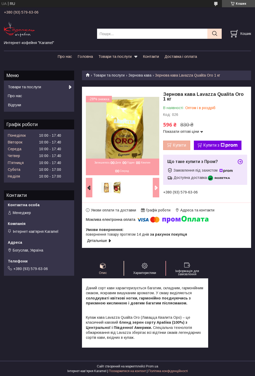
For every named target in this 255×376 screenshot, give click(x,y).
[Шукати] (214, 34)
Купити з (220, 145)
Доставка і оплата (180, 56)
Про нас (65, 56)
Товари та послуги (115, 56)
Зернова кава (140, 75)
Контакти (151, 56)
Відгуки (14, 105)
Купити (179, 145)
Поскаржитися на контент (127, 371)
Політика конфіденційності (168, 371)
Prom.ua (152, 366)
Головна (85, 56)
